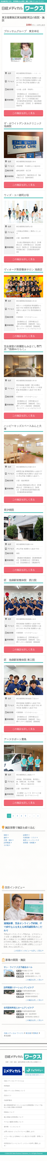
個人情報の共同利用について (13, 1117)
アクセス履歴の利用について (13, 1122)
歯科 (6, 838)
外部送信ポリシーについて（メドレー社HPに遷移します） (22, 1144)
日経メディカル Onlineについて (14, 1091)
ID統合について (9, 1112)
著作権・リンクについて (12, 1127)
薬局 (31, 840)
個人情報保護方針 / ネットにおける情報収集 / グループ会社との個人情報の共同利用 (23, 1106)
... (30, 816)
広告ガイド (7, 1095)
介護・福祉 (8, 840)
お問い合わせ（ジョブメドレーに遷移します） (19, 1131)
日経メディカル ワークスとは (14, 1081)
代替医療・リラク (30, 838)
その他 (7, 845)
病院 (6, 835)
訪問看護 (8, 843)
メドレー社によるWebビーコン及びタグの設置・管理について (23, 1137)
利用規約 (7, 1086)
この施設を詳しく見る (23, 113)
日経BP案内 (8, 1100)
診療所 (26, 835)
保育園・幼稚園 (29, 843)
